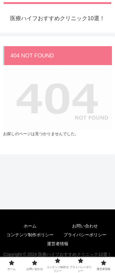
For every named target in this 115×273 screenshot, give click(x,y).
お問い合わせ (85, 225)
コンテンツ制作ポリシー (30, 234)
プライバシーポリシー (84, 234)
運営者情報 (57, 243)
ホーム (30, 225)
